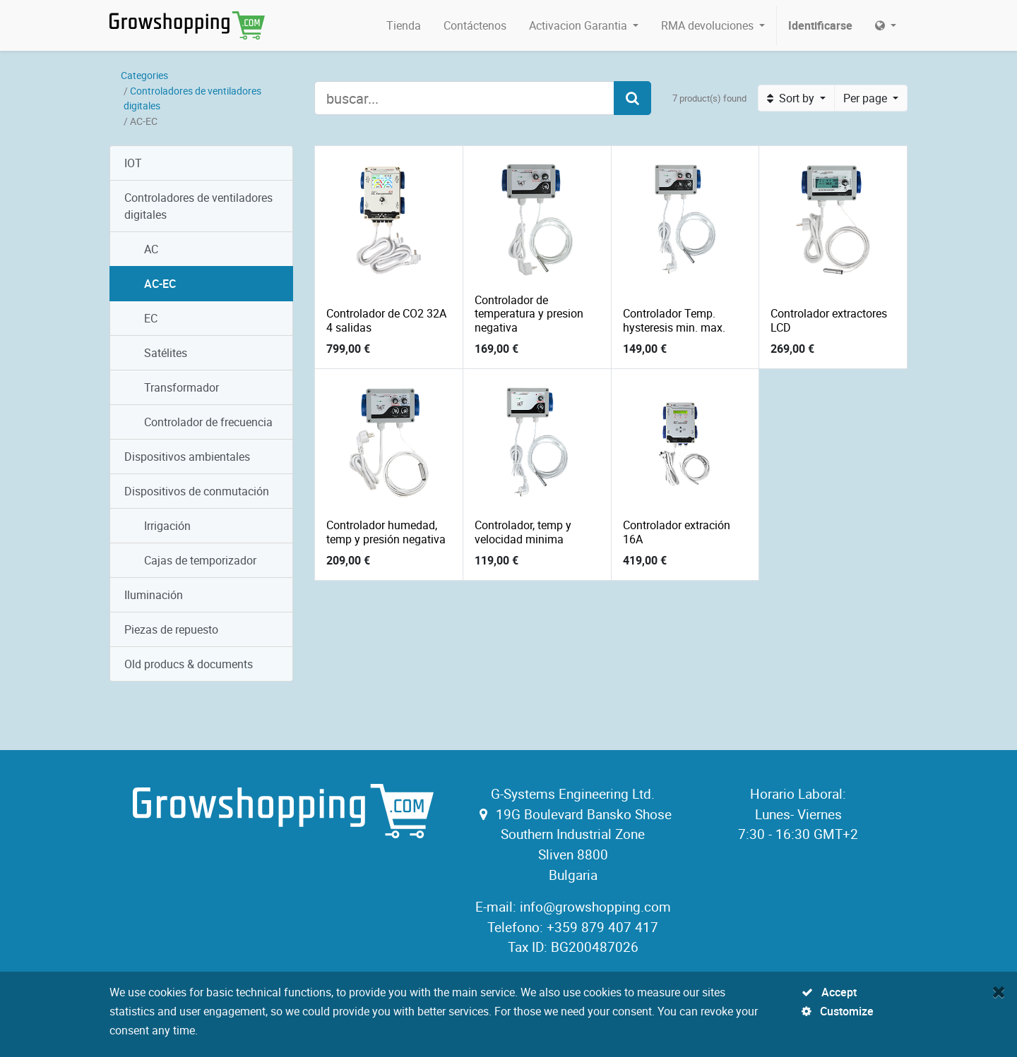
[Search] (632, 98)
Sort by (792, 98)
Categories (144, 75)
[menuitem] (403, 25)
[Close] (999, 991)
